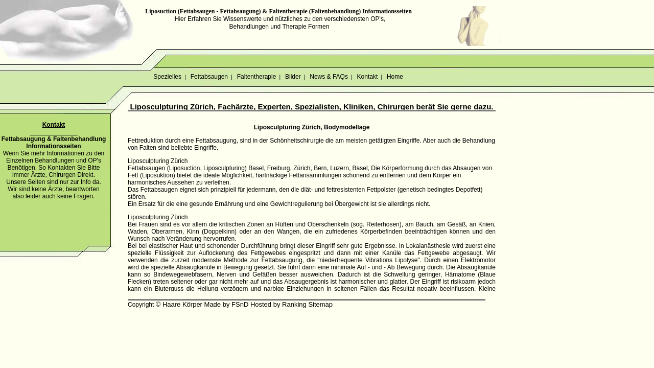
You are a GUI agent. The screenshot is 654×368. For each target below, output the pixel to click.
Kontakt (367, 76)
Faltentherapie (256, 76)
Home (395, 76)
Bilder (293, 76)
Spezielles (167, 76)
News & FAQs (328, 76)
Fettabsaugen (209, 76)
